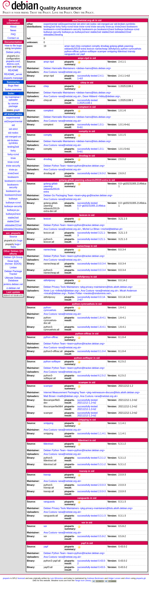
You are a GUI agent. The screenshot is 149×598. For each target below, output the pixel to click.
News (13, 30)
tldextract (122, 51)
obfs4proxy (114, 48)
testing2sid (13, 147)
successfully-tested (87, 75)
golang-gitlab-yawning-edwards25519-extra (52, 187)
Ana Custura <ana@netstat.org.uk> (62, 72)
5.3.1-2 (102, 458)
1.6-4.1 (102, 317)
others (127, 578)
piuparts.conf (13, 61)
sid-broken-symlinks (13, 141)
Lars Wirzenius (56, 578)
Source (13, 236)
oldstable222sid (13, 225)
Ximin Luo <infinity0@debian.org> (61, 290)
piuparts (6, 578)
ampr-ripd (69, 46)
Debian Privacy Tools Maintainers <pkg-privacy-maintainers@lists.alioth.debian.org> (88, 287)
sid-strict (13, 129)
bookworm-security (13, 186)
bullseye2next (13, 214)
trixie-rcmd (13, 162)
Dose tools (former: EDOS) (13, 262)
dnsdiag (105, 46)
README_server (13, 74)
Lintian (13, 267)
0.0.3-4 (102, 263)
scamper (102, 51)
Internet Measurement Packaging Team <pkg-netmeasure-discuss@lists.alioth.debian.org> (92, 392)
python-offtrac (71, 51)
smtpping (112, 51)
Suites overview (13, 89)
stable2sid (13, 217)
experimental (13, 117)
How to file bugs (13, 45)
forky (13, 150)
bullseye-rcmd (13, 202)
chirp (78, 46)
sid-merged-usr (13, 136)
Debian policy (13, 52)
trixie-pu (13, 169)
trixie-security (13, 165)
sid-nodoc (13, 132)
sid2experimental (13, 121)
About (13, 26)
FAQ (13, 34)
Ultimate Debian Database (13, 279)
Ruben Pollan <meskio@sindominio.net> (89, 293)
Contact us (13, 38)
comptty (96, 46)
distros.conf (13, 64)
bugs (19, 240)
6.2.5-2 (102, 375)
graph (17, 110)
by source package (13, 104)
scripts (8, 66)
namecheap (101, 48)
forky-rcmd (13, 154)
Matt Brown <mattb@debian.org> (61, 396)
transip (131, 51)
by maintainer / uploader (13, 98)
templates (16, 48)
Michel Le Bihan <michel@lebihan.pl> (103, 229)
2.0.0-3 (102, 485)
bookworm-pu (13, 191)
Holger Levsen (114, 578)
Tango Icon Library (83, 580)
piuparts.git (141, 578)
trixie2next (13, 173)
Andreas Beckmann (95, 578)
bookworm (13, 177)
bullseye (13, 198)
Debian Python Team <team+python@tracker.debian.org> (74, 165)
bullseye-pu (13, 210)
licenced (21, 578)
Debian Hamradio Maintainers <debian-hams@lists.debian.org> (77, 68)
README (13, 70)
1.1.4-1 (102, 433)
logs (19, 66)
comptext (86, 46)
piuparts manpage (13, 78)
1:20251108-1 (84, 103)
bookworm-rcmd (13, 181)
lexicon (90, 48)
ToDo (13, 247)
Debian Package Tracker (13, 272)
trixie (13, 158)
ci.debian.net (13, 288)
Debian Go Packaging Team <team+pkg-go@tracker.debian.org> (78, 195)
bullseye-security (13, 206)
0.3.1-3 (102, 515)
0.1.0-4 (102, 351)
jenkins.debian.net (13, 284)
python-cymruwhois (131, 48)
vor (78, 54)
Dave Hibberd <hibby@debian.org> (101, 96)
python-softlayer (88, 51)
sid (17, 93)
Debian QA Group (13, 257)
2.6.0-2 (102, 173)
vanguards (70, 54)
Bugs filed (13, 85)
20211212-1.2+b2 (86, 402)
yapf (82, 54)
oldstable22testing (13, 229)
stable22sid (13, 221)
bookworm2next (13, 195)
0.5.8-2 (102, 536)
